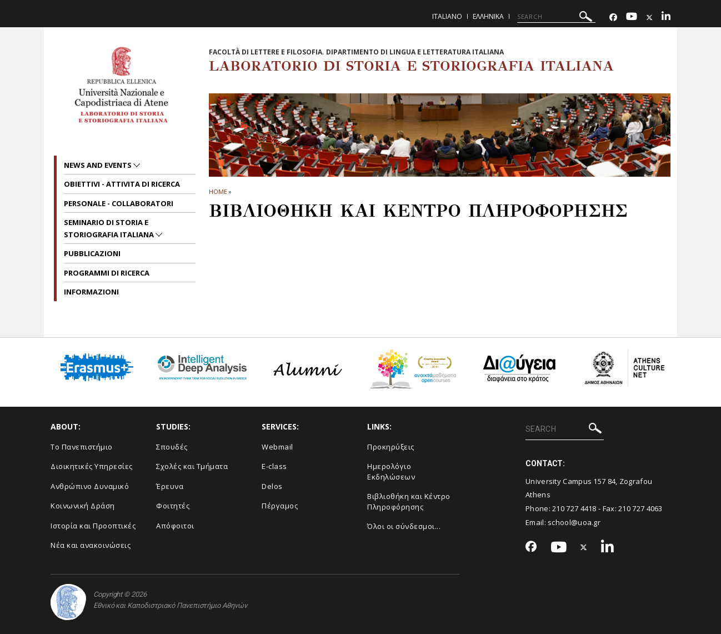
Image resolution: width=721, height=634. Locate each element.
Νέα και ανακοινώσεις (91, 545)
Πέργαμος (280, 506)
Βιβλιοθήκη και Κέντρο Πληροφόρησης (408, 501)
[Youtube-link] (631, 17)
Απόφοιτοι (175, 526)
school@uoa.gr (574, 522)
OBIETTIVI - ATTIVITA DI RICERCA (122, 184)
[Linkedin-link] (666, 17)
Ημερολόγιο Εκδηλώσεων (391, 471)
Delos (272, 486)
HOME (218, 191)
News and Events (98, 165)
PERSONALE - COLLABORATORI (118, 203)
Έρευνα (169, 486)
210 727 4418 (574, 508)
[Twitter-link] (649, 17)
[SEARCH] (556, 17)
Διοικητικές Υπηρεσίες (92, 466)
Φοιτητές (172, 506)
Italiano (447, 16)
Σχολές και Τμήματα (192, 466)
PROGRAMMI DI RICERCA (106, 273)
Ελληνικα (488, 16)
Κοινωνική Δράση (83, 506)
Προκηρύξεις (390, 447)
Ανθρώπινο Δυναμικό (90, 486)
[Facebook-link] (613, 17)
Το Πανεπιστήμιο (82, 447)
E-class (274, 466)
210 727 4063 (640, 508)
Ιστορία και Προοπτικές (93, 526)
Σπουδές (172, 447)
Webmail (277, 447)
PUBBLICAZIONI (92, 253)
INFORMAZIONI (91, 292)
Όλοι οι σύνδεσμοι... (403, 526)
